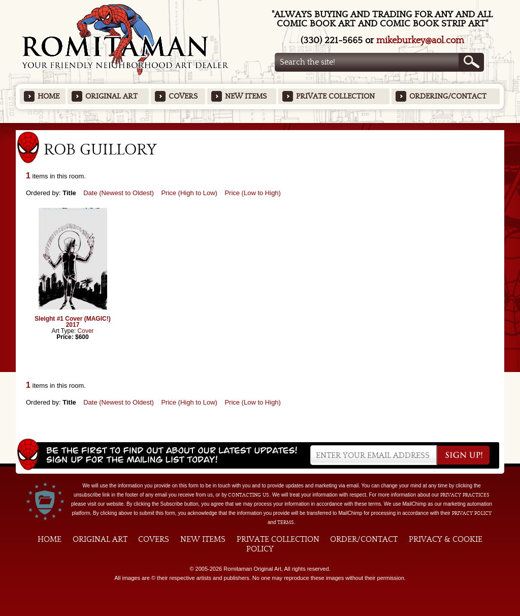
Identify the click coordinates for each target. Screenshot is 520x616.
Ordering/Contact (447, 96)
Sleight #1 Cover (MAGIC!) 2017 (72, 321)
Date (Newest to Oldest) (118, 193)
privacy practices (465, 495)
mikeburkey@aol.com (420, 40)
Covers (183, 96)
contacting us (248, 495)
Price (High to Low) (189, 193)
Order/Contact (364, 539)
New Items (246, 96)
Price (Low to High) (252, 193)
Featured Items (260, 126)
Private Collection (335, 96)
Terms (285, 522)
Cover (86, 330)
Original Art (111, 96)
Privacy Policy (472, 513)
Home (48, 96)
